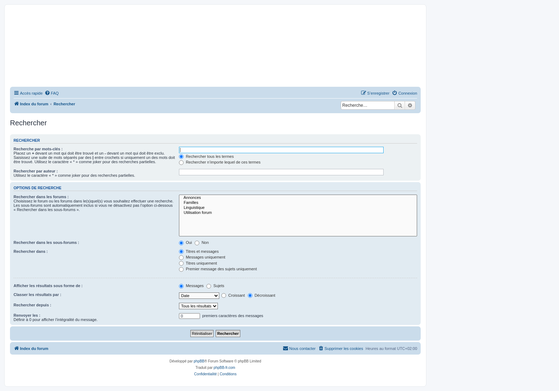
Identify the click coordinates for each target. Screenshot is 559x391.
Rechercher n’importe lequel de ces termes (220, 162)
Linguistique (298, 207)
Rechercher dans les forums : (41, 197)
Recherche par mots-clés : (38, 149)
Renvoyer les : (27, 315)
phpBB (199, 361)
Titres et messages (199, 251)
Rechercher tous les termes (206, 156)
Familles (298, 202)
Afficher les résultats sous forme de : (48, 286)
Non (202, 242)
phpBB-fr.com (224, 368)
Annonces (298, 197)
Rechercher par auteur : (36, 171)
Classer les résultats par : (37, 294)
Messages (191, 286)
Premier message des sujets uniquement (218, 269)
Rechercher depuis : (32, 305)
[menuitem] (52, 93)
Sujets (215, 286)
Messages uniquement (202, 257)
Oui (185, 242)
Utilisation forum (298, 212)
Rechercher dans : (31, 251)
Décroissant (261, 295)
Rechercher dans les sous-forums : (46, 242)
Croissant (233, 295)
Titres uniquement (198, 263)
